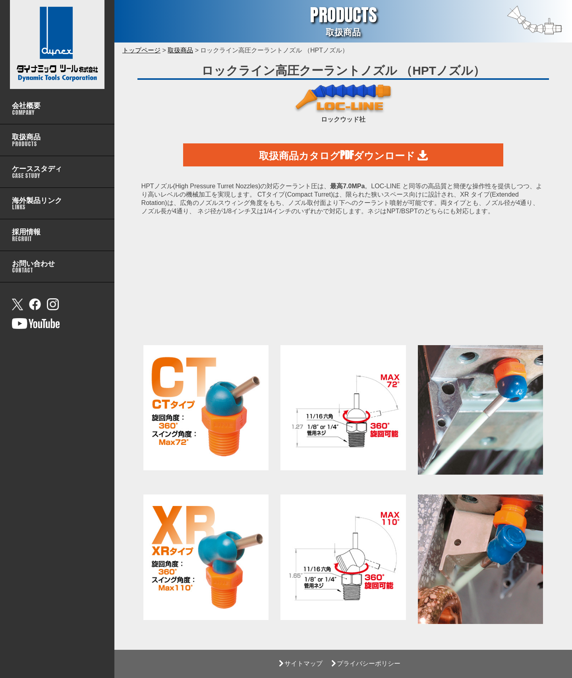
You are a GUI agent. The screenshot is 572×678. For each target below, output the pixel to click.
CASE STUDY (37, 171)
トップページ (141, 50)
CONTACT (33, 266)
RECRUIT (26, 234)
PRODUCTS (26, 139)
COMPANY (26, 108)
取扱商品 (180, 50)
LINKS (37, 203)
